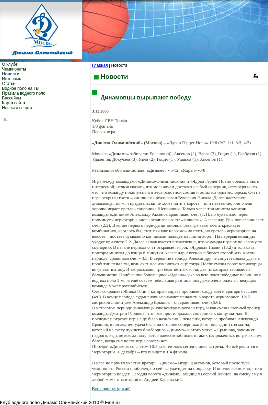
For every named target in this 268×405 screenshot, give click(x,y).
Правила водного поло (23, 93)
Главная (100, 65)
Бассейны (11, 98)
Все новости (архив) (111, 388)
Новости (10, 74)
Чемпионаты (14, 69)
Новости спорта (17, 107)
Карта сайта (13, 102)
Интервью (11, 78)
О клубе (10, 64)
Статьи (8, 83)
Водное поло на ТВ (20, 88)
